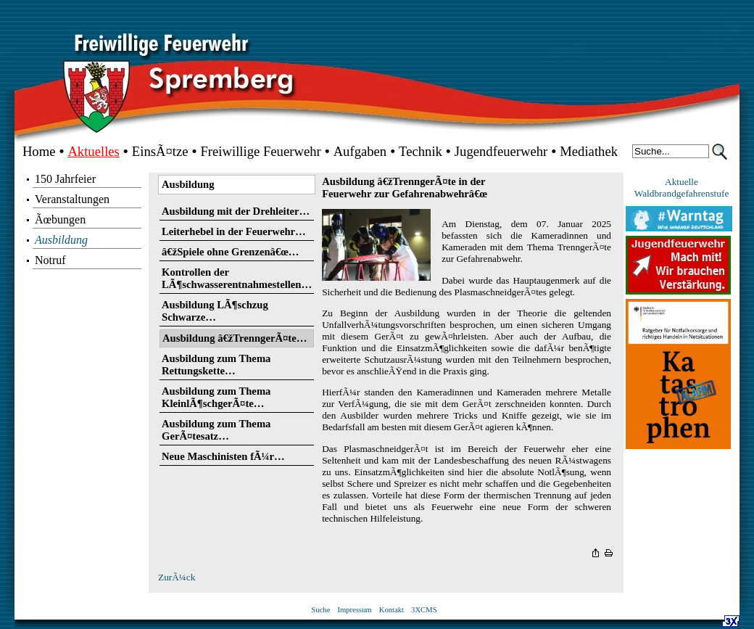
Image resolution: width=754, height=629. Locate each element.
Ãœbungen (60, 219)
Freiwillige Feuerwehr (260, 151)
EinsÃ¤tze (160, 151)
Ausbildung (61, 240)
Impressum (354, 610)
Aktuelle (681, 181)
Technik (420, 151)
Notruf (50, 260)
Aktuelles (93, 151)
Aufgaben (360, 151)
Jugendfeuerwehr (501, 151)
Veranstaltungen (72, 199)
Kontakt (391, 610)
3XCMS (424, 610)
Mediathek (589, 151)
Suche (320, 610)
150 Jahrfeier (65, 179)
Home (39, 151)
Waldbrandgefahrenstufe (681, 193)
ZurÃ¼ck (176, 577)
